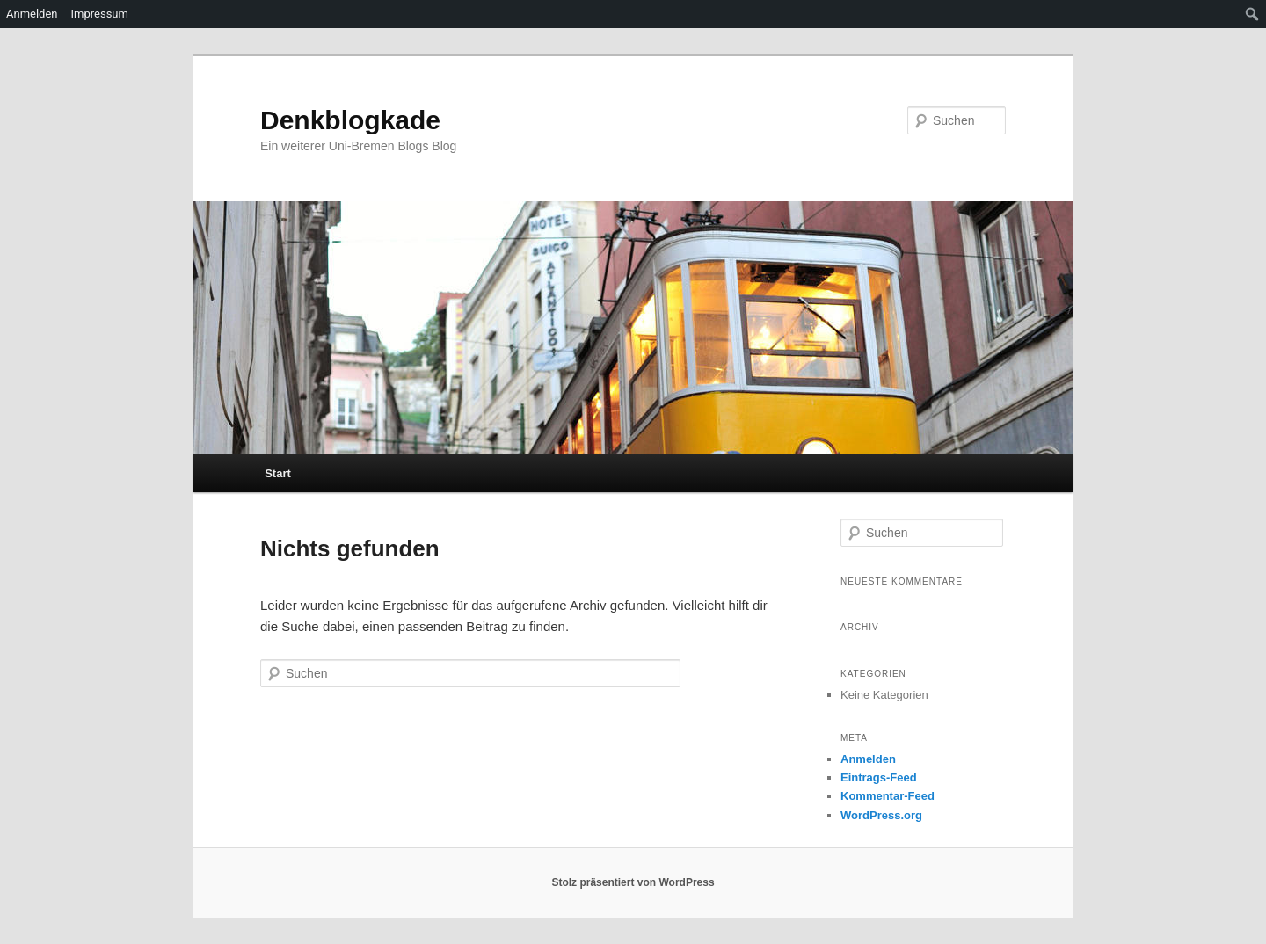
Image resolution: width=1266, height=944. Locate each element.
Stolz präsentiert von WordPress (632, 882)
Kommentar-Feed (887, 795)
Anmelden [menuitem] (32, 13)
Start (278, 473)
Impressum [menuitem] (99, 13)
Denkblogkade (350, 119)
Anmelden (868, 759)
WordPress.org (881, 815)
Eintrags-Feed (878, 777)
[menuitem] (1252, 14)
